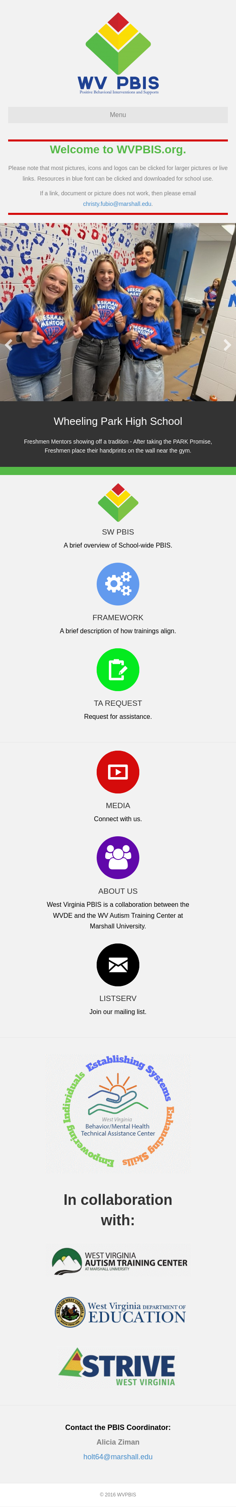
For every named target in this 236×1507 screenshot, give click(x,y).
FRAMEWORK (118, 618)
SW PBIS (118, 532)
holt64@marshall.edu (117, 1457)
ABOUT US (118, 891)
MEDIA (118, 806)
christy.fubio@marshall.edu (117, 204)
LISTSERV (118, 998)
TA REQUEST (118, 703)
